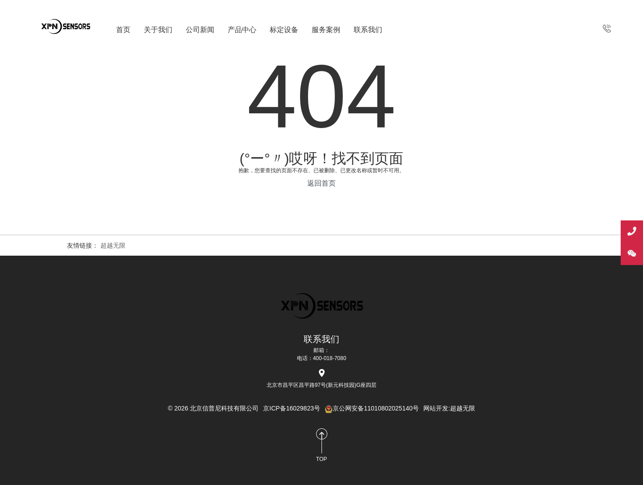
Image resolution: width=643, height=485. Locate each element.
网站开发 (435, 408)
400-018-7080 (607, 28)
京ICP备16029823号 (291, 408)
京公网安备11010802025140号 (372, 408)
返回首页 (321, 183)
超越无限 (112, 245)
